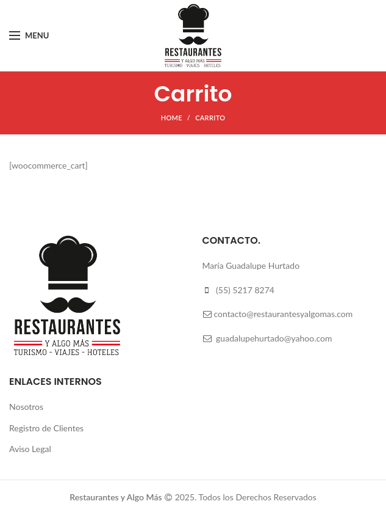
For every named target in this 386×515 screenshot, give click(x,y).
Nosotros (26, 406)
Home (171, 118)
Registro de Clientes (46, 428)
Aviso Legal (30, 449)
